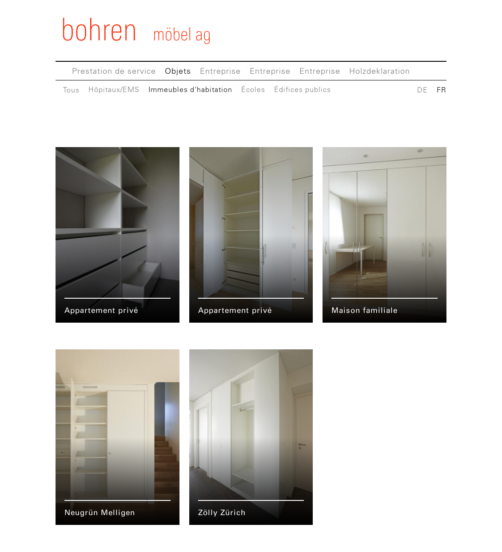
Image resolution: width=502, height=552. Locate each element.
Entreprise (220, 71)
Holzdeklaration (379, 71)
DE (422, 89)
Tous (71, 89)
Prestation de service (114, 71)
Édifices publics (302, 89)
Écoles (253, 89)
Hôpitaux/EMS (113, 89)
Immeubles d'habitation (190, 89)
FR (441, 89)
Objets (178, 71)
